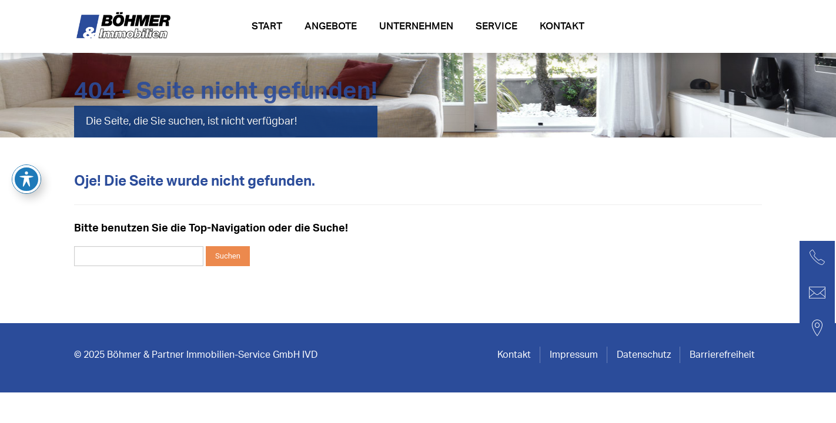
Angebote (331, 26)
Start (267, 26)
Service (496, 26)
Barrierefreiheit (722, 355)
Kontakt (562, 26)
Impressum (574, 355)
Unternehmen (416, 26)
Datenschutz (644, 355)
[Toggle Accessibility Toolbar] (26, 126)
